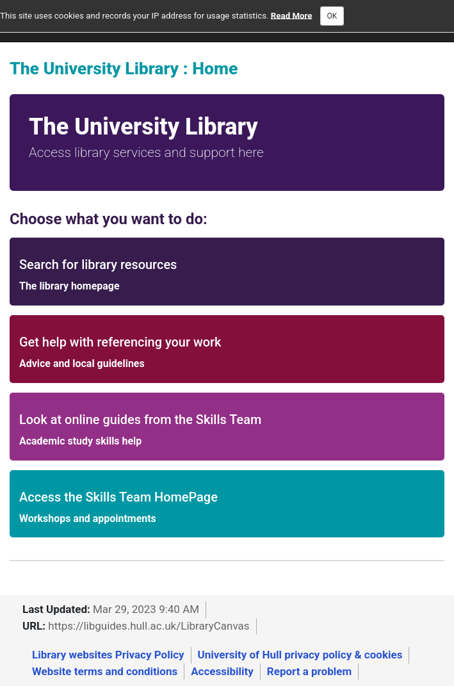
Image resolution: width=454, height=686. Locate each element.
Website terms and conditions (104, 671)
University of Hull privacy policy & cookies (300, 654)
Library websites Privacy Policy (108, 654)
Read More (291, 15)
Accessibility (222, 671)
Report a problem (309, 671)
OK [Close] (332, 16)
